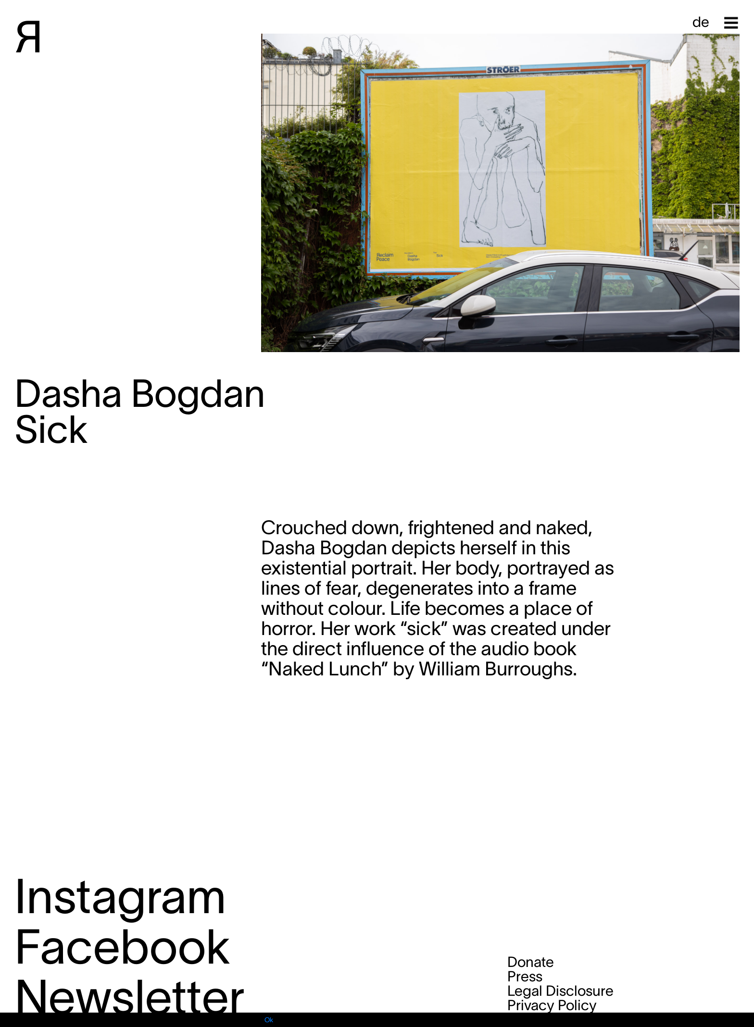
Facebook (122, 946)
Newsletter (129, 997)
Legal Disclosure (560, 991)
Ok (268, 1020)
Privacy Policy (552, 1005)
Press (524, 976)
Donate (530, 962)
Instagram (120, 896)
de (700, 22)
